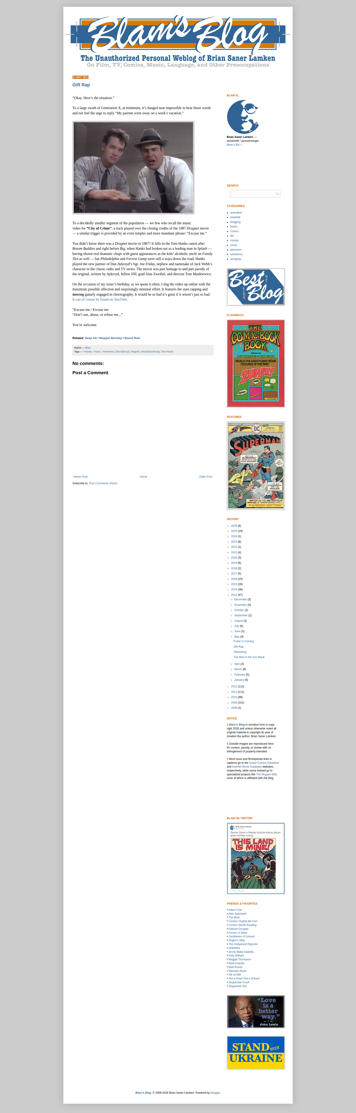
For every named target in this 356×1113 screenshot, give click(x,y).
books (233, 226)
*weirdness (108, 351)
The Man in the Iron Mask (249, 657)
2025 (234, 531)
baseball (235, 217)
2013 (234, 594)
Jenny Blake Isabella (241, 951)
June (237, 631)
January (239, 679)
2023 (234, 541)
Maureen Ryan (238, 971)
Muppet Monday (110, 338)
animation (236, 212)
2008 (234, 707)
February (240, 674)
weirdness (236, 254)
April (237, 664)
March (238, 669)
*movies (87, 351)
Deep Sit (91, 338)
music (233, 245)
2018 (234, 568)
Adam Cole (235, 909)
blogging (235, 222)
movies (234, 240)
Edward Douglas (239, 929)
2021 (234, 552)
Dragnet (135, 351)
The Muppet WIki (266, 774)
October (239, 610)
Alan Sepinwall (237, 913)
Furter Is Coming (244, 641)
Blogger (215, 1092)
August (239, 620)
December (241, 599)
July (237, 626)
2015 (234, 584)
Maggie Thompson (240, 959)
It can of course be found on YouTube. (100, 299)
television (236, 249)
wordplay (235, 259)
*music (97, 351)
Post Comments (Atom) (103, 483)
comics (234, 231)
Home (143, 476)
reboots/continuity (150, 351)
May (237, 636)
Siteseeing (240, 652)
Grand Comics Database (264, 762)
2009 (234, 702)
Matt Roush (235, 967)
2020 (234, 557)
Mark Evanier (237, 963)
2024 (234, 536)
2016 (234, 579)
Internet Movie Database (247, 766)
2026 (234, 525)
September (241, 615)
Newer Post (81, 476)
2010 (234, 697)
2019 (234, 562)
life (232, 235)
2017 (234, 573)
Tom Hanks (167, 351)
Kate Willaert (236, 955)
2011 (234, 692)
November (241, 604)
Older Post (205, 476)
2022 (234, 547)
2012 (234, 686)
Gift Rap (239, 646)
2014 (234, 589)
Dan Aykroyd (122, 351)
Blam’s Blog (237, 724)
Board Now (132, 338)
